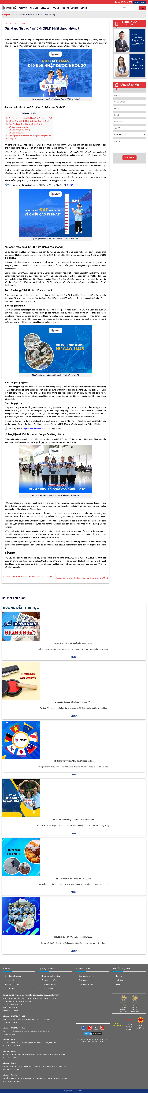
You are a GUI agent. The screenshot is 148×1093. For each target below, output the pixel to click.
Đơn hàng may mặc (18, 127)
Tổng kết (11, 139)
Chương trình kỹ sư (49, 980)
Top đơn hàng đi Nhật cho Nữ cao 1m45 (24, 124)
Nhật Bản (34, 8)
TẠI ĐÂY (70, 185)
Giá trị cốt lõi (10, 988)
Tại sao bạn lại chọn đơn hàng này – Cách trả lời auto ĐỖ (82, 578)
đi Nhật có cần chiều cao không (34, 429)
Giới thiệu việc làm (49, 984)
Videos (118, 984)
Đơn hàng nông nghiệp (19, 130)
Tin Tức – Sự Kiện (70, 8)
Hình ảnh (119, 980)
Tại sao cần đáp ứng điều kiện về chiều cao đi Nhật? (29, 118)
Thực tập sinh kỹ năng (51, 976)
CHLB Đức (46, 8)
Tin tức (8, 23)
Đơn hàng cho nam (86, 976)
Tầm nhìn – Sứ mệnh (13, 984)
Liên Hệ (83, 8)
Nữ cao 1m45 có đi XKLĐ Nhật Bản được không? (27, 121)
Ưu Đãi (56, 8)
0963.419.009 (137, 69)
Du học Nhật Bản (49, 988)
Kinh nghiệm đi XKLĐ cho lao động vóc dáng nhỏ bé (28, 136)
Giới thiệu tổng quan (13, 976)
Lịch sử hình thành (12, 980)
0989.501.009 (137, 44)
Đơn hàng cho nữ (86, 980)
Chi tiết (74, 657)
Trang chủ (6, 15)
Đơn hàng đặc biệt (86, 984)
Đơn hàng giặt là (17, 133)
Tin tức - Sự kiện (18, 23)
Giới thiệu (23, 8)
